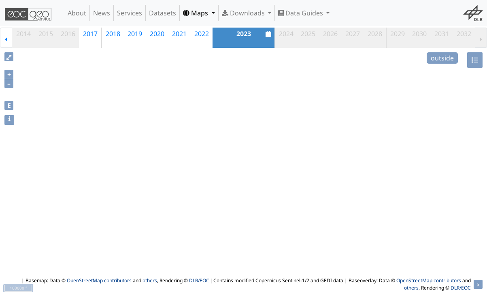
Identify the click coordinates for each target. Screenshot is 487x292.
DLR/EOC (199, 280)
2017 (90, 33)
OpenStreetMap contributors (99, 280)
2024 (286, 33)
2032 (464, 33)
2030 (419, 33)
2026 (330, 33)
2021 (179, 33)
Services (129, 13)
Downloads (244, 13)
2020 (157, 33)
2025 (308, 33)
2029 (397, 33)
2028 (375, 33)
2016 (68, 33)
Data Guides (301, 13)
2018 (113, 33)
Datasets (162, 13)
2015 (45, 33)
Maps (196, 13)
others (149, 280)
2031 (441, 33)
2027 (352, 33)
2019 (135, 33)
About (77, 13)
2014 (23, 33)
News (101, 13)
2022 (201, 33)
